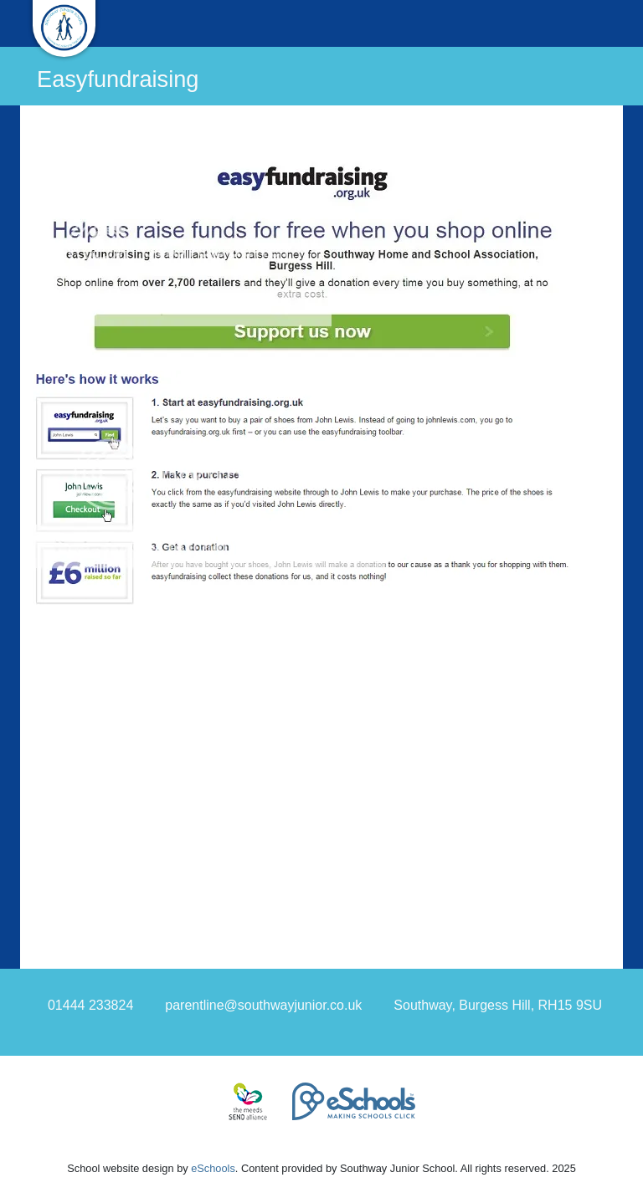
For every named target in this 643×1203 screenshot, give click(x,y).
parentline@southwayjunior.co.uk (263, 1005)
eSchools (213, 1168)
